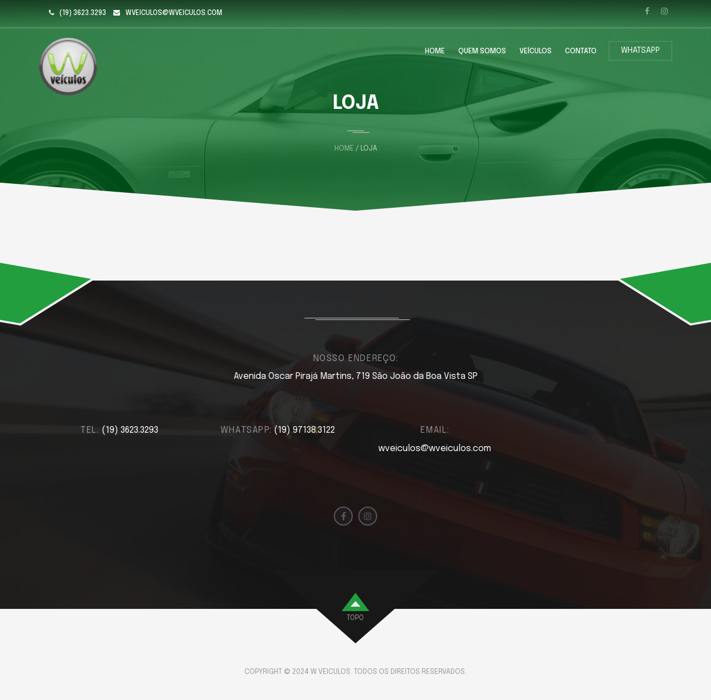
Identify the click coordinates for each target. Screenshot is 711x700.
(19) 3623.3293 (82, 13)
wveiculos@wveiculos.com (174, 13)
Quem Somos (482, 51)
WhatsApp (640, 50)
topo (355, 618)
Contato (581, 51)
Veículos (535, 51)
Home (435, 51)
